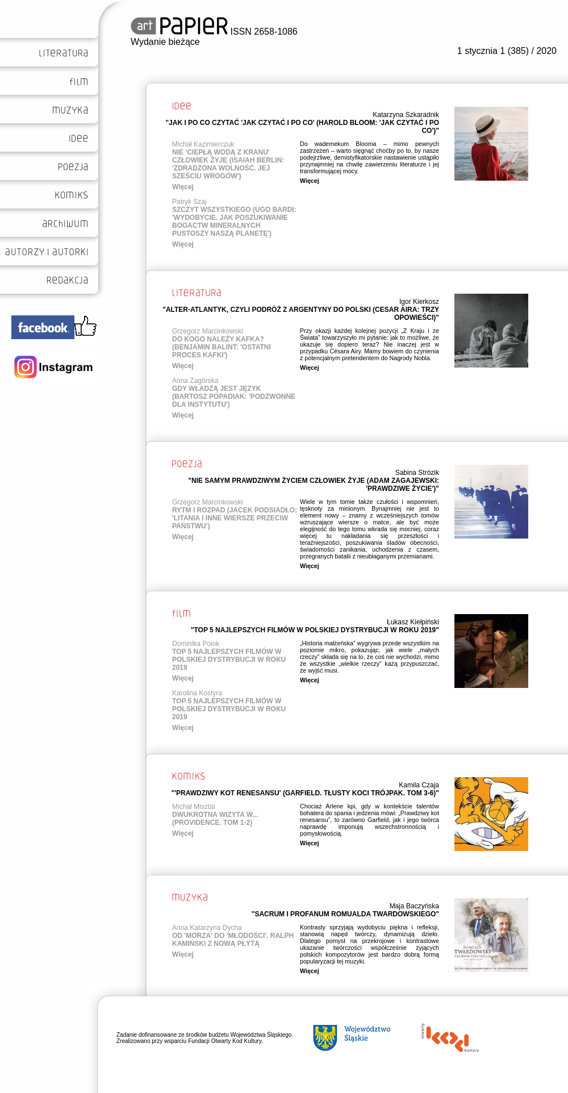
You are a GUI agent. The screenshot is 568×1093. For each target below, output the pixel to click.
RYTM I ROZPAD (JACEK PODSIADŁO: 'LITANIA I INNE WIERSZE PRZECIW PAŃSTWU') (234, 518)
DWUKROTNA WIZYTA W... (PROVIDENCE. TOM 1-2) (215, 819)
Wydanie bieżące (165, 42)
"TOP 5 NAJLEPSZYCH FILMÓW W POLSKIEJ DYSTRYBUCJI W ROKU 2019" (315, 630)
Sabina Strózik (417, 473)
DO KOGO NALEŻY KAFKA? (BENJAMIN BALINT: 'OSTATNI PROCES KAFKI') (221, 347)
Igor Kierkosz (419, 302)
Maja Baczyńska (414, 906)
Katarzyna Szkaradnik (406, 115)
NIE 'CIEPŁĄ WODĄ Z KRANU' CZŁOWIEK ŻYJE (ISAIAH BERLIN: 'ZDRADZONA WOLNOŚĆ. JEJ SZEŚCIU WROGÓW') (228, 164)
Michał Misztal (193, 807)
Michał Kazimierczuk (203, 144)
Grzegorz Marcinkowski (207, 331)
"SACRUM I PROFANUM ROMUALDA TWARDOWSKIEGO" (345, 914)
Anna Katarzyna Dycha (207, 928)
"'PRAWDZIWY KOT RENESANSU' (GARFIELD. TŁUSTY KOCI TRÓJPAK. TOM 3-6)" (305, 793)
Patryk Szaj (189, 202)
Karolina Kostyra (197, 693)
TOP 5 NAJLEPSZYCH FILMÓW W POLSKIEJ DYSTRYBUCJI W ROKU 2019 (229, 659)
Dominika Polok (195, 644)
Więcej (183, 187)
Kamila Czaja (419, 785)
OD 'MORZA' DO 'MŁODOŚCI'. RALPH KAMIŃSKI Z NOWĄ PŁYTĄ (233, 940)
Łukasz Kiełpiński (413, 622)
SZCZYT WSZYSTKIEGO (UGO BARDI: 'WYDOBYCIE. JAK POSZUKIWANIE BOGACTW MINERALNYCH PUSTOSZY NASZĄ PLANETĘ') (234, 221)
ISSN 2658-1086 (214, 31)
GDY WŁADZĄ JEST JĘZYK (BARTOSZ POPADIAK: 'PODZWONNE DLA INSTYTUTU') (233, 396)
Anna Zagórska (195, 381)
